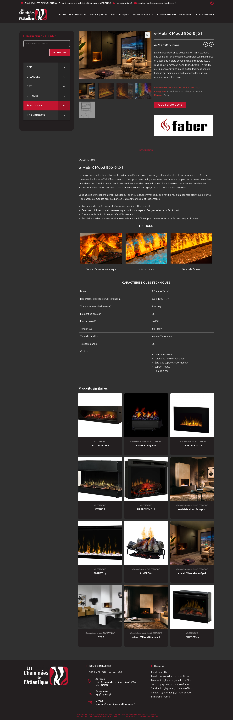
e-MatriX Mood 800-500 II (146, 637)
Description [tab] (146, 150)
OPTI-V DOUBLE (100, 445)
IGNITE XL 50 (100, 573)
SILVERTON (146, 573)
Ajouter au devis (170, 105)
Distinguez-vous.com (131, 716)
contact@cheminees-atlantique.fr (115, 704)
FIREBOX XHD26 (146, 509)
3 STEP (100, 637)
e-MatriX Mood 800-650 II (192, 573)
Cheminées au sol (140, 569)
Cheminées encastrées (178, 91)
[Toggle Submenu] (64, 67)
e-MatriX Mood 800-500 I (192, 509)
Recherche (59, 53)
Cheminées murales (186, 441)
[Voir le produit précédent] (205, 44)
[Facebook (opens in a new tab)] (211, 3)
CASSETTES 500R (146, 445)
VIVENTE (100, 509)
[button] (147, 35)
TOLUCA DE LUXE (192, 445)
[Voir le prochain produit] (211, 44)
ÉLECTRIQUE (196, 91)
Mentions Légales (150, 716)
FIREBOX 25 (192, 637)
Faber (166, 95)
